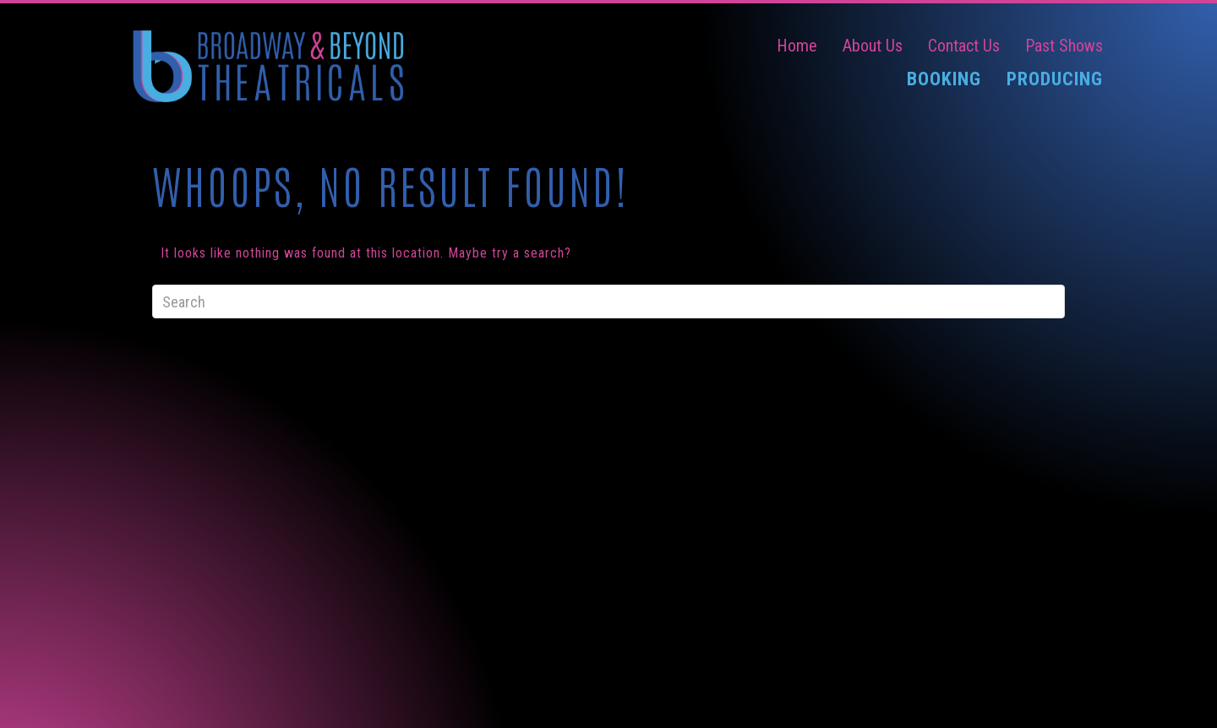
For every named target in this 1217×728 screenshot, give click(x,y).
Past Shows (1064, 45)
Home (797, 45)
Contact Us (964, 45)
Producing (1055, 79)
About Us (873, 45)
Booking (944, 79)
